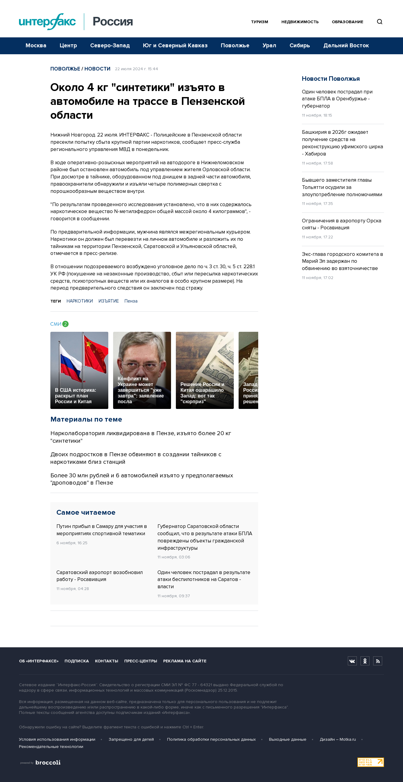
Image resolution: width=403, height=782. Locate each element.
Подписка (77, 661)
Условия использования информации (57, 739)
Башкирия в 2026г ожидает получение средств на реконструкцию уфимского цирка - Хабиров (342, 143)
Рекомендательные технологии (51, 746)
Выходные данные (287, 739)
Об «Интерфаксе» (39, 661)
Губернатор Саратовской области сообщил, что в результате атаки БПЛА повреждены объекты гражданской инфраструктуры (204, 537)
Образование (347, 21)
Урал (269, 45)
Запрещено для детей (131, 739)
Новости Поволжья (331, 79)
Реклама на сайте (184, 661)
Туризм (259, 21)
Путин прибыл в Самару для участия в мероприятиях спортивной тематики (101, 530)
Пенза (131, 301)
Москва (36, 45)
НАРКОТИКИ (80, 301)
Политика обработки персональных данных (211, 739)
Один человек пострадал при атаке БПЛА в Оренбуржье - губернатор (337, 99)
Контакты (106, 661)
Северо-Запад (110, 45)
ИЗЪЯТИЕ (109, 301)
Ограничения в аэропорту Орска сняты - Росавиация (341, 224)
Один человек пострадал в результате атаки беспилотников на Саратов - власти (203, 579)
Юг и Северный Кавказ (175, 45)
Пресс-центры (140, 661)
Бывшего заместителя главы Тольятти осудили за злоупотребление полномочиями (342, 187)
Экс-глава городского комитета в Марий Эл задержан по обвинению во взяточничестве (342, 261)
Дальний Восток (346, 45)
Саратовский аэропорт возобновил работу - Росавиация (99, 576)
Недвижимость (300, 21)
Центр (68, 45)
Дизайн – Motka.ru (338, 739)
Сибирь (300, 45)
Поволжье (235, 45)
